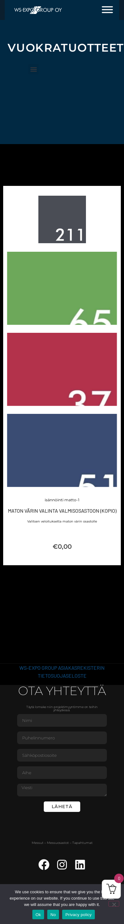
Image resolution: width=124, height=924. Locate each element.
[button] (33, 69)
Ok (38, 914)
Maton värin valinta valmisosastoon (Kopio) (62, 511)
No (53, 914)
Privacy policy (78, 914)
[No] (113, 904)
